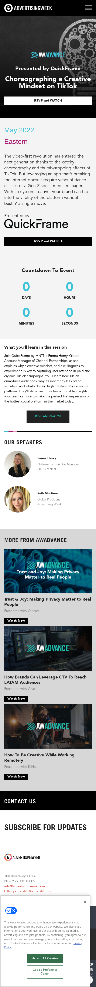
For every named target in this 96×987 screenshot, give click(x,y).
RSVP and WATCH (48, 100)
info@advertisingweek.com (24, 886)
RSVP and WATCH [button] (48, 416)
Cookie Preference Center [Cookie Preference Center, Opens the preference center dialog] (45, 972)
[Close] (85, 901)
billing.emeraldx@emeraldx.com (28, 891)
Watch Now (16, 621)
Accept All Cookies (45, 958)
